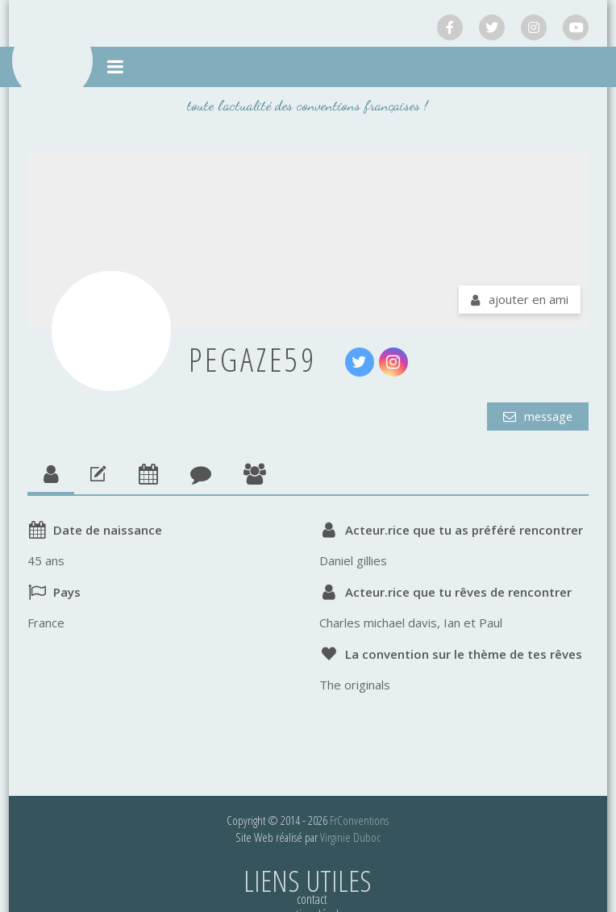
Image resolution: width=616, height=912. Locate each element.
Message (545, 416)
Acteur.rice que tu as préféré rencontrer (464, 530)
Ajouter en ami (528, 299)
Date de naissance (107, 530)
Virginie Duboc (350, 837)
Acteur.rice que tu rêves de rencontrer (458, 592)
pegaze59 (253, 359)
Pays (67, 592)
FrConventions (359, 820)
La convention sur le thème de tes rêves (463, 654)
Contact (312, 899)
